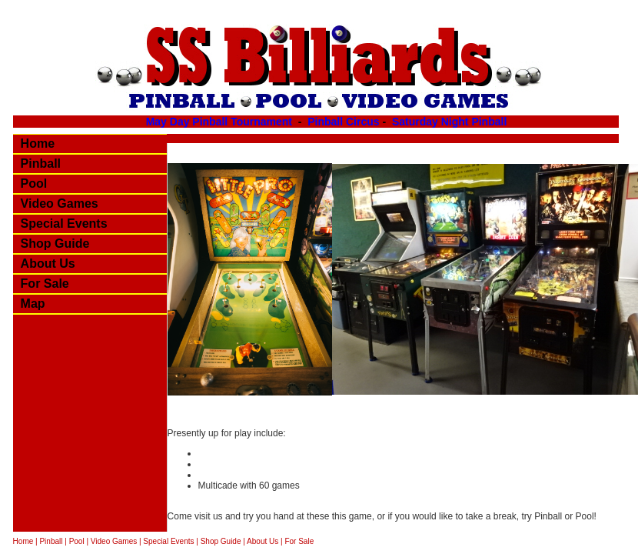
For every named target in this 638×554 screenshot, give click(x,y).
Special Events (64, 223)
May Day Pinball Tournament (220, 121)
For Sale (45, 283)
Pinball (41, 163)
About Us (48, 263)
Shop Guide (55, 243)
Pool (34, 183)
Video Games (59, 203)
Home (38, 143)
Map (33, 303)
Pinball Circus (343, 121)
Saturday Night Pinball (449, 121)
